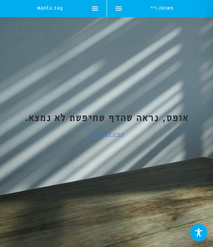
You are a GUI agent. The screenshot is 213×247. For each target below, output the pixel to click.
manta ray (50, 8)
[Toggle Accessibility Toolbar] (198, 232)
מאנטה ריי (161, 8)
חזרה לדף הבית (106, 134)
